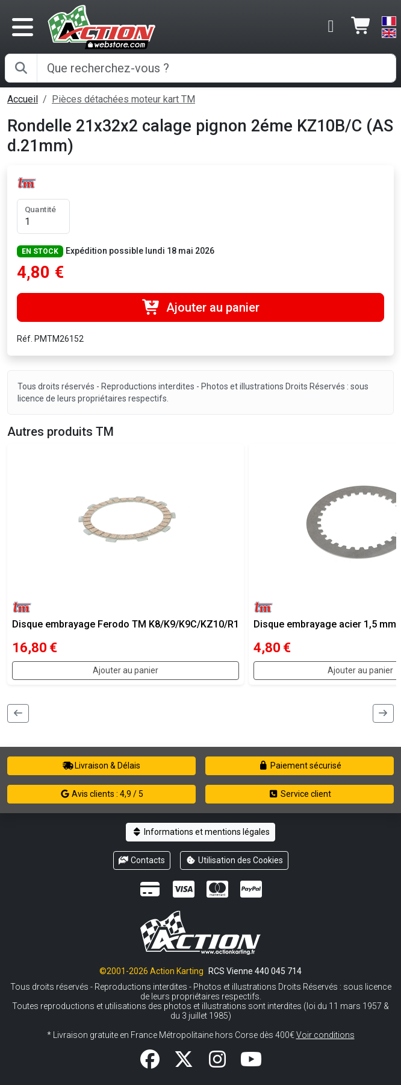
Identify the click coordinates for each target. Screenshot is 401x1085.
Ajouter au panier (200, 307)
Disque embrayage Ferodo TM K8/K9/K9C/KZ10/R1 (125, 624)
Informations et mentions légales (200, 832)
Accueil (22, 99)
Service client (299, 794)
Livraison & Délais (102, 765)
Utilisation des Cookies (234, 860)
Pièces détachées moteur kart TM (123, 99)
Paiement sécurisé (299, 765)
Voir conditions (325, 1035)
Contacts (142, 860)
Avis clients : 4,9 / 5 (102, 794)
